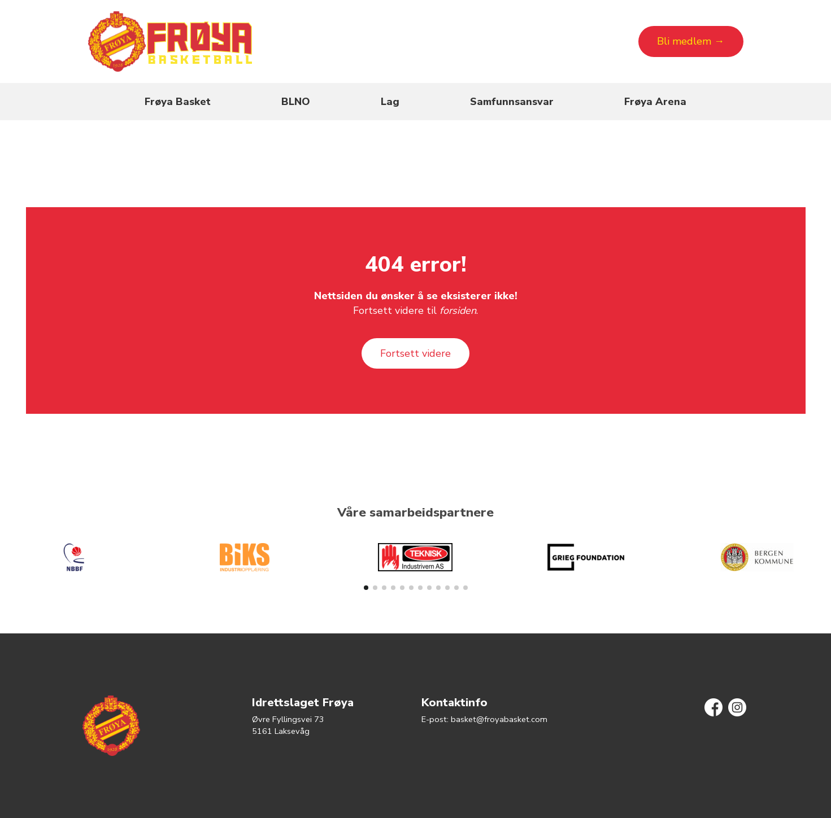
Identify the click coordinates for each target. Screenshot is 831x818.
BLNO (295, 101)
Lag (390, 101)
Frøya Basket (178, 101)
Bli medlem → (690, 41)
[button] (366, 587)
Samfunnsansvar (512, 101)
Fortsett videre (415, 353)
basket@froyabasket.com (499, 719)
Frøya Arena (655, 101)
